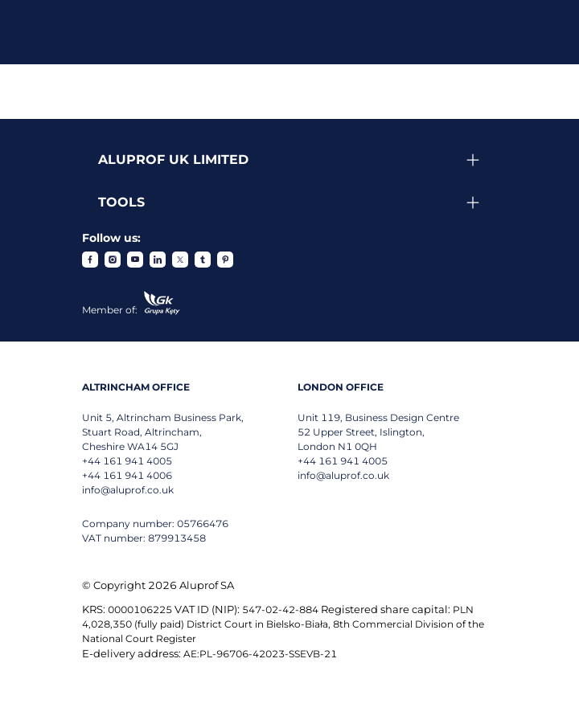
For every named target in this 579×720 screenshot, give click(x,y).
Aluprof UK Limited (173, 159)
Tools (121, 202)
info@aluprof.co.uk (128, 490)
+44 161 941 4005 (127, 461)
